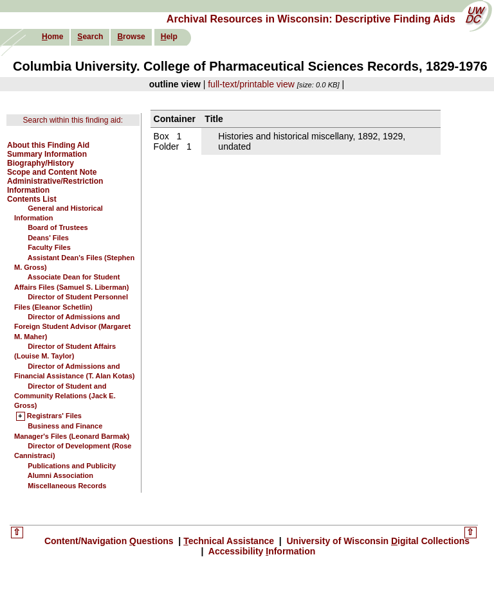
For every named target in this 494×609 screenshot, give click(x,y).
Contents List (32, 199)
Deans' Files (48, 238)
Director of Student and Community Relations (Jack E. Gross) (65, 396)
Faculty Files (49, 247)
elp (169, 36)
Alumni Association (60, 475)
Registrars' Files (54, 416)
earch (90, 36)
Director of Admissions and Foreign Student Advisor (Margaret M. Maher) (72, 326)
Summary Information (47, 154)
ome (52, 36)
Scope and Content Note (51, 172)
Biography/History (40, 163)
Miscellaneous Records (67, 486)
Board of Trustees (58, 227)
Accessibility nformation (260, 551)
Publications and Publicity (72, 466)
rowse (131, 36)
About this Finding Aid (48, 145)
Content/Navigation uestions (110, 541)
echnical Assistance (230, 541)
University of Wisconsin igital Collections (377, 541)
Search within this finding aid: (73, 120)
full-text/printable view (251, 84)
